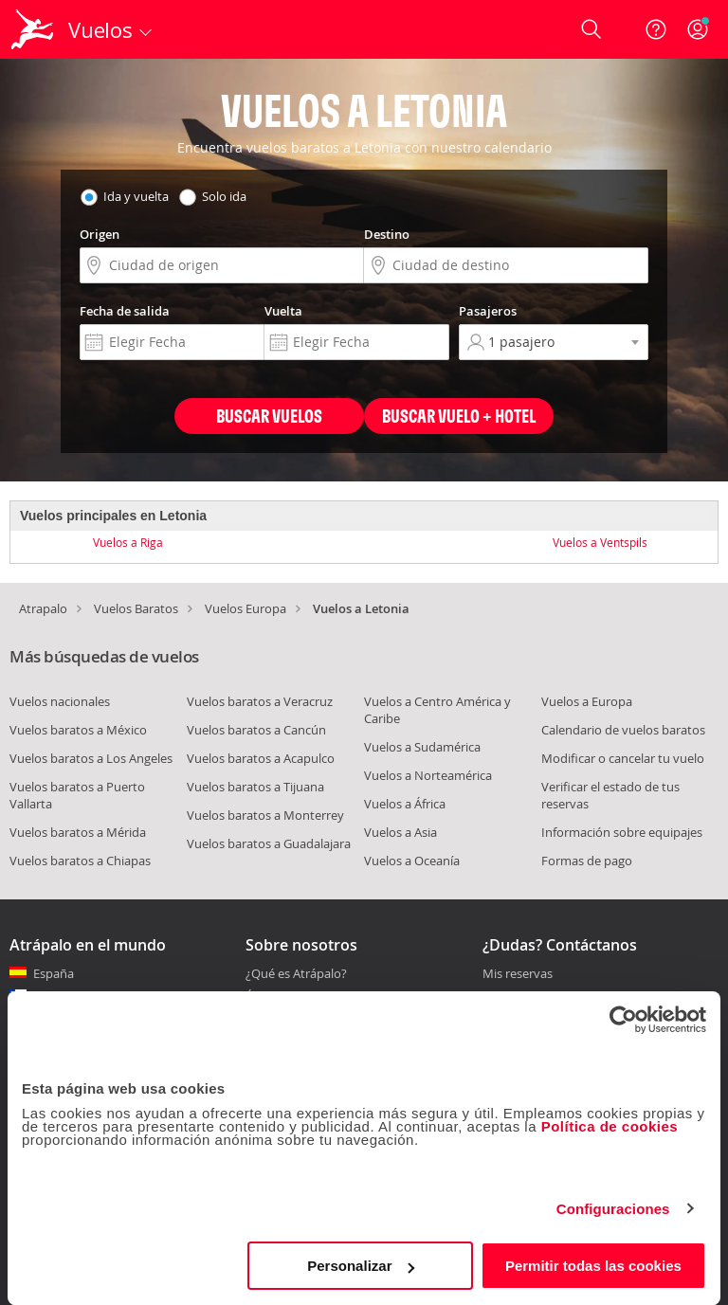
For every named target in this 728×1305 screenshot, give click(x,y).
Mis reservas (517, 974)
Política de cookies (610, 1126)
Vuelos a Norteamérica (428, 775)
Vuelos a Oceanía (412, 860)
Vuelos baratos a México (78, 729)
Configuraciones (613, 1209)
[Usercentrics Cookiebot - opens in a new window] (623, 1020)
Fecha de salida (125, 310)
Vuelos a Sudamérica (422, 746)
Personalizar (360, 1266)
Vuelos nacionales (59, 701)
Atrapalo (43, 608)
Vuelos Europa (245, 608)
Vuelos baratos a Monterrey (265, 815)
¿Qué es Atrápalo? (296, 973)
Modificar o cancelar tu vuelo (622, 758)
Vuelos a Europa (586, 701)
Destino (387, 234)
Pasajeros (488, 310)
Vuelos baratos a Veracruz (260, 701)
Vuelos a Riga (128, 542)
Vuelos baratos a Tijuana (255, 786)
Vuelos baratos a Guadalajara (269, 843)
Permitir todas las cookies (593, 1266)
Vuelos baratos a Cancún (256, 729)
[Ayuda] (656, 29)
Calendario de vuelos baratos (623, 729)
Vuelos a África (405, 803)
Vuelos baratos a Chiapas (80, 860)
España (53, 973)
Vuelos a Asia (400, 832)
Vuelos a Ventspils (600, 542)
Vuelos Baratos (136, 608)
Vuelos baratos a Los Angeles (91, 758)
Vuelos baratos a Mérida (77, 832)
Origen (99, 234)
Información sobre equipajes (621, 832)
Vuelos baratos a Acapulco (261, 758)
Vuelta (283, 310)
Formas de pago (586, 860)
